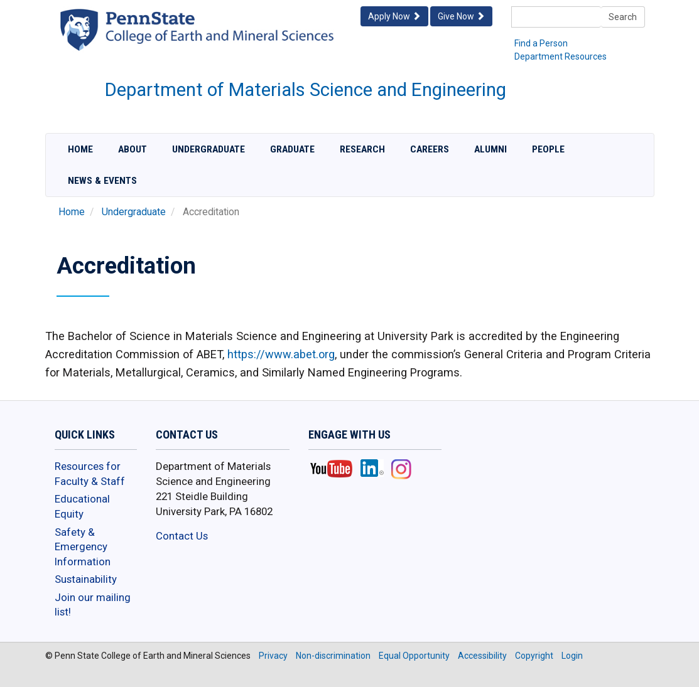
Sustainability (86, 579)
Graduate (292, 149)
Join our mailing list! (93, 605)
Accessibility (482, 656)
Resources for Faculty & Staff (90, 473)
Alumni (490, 149)
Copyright (534, 656)
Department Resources (560, 56)
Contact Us (182, 536)
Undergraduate (208, 149)
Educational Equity (82, 506)
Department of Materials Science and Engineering (305, 89)
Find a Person (541, 43)
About (132, 149)
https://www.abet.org (281, 354)
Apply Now (394, 16)
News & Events (102, 180)
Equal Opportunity (414, 656)
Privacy (273, 656)
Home (80, 149)
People (548, 149)
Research (362, 149)
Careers (429, 149)
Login (572, 656)
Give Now (461, 16)
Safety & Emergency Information (83, 547)
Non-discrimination (333, 656)
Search (623, 17)
